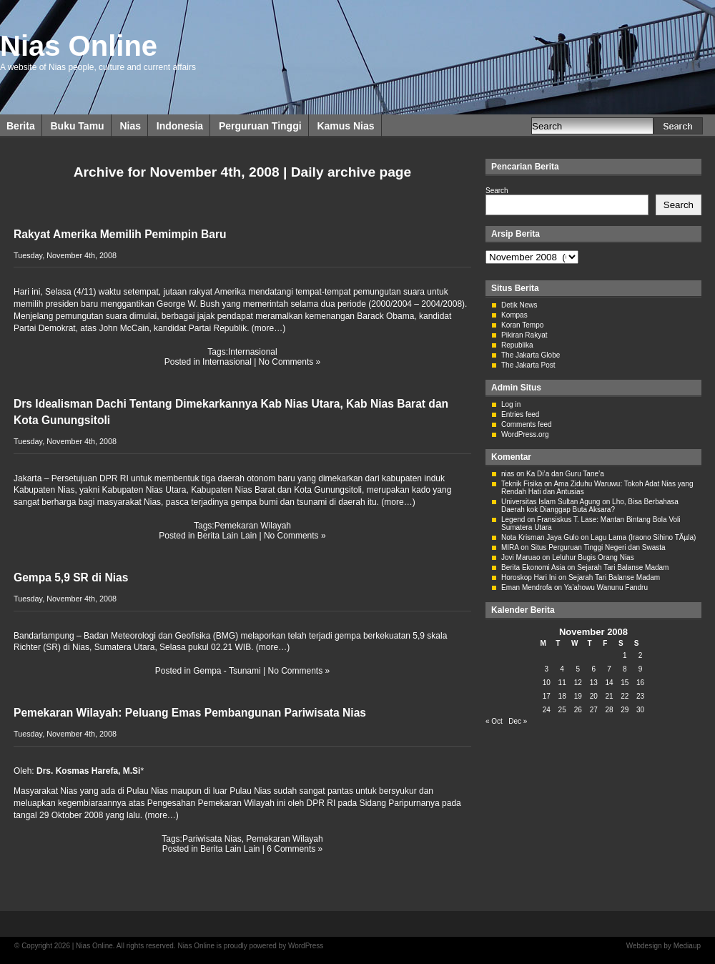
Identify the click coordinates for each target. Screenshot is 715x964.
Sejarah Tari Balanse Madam (623, 567)
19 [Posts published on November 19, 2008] (578, 696)
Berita (20, 126)
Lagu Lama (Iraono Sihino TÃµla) (643, 537)
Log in (511, 404)
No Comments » (290, 362)
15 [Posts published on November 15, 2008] (624, 683)
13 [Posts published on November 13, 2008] (594, 683)
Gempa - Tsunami (226, 671)
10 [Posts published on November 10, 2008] (547, 683)
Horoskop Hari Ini (528, 577)
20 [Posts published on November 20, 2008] (594, 696)
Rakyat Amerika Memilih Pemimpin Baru (120, 234)
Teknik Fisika (521, 484)
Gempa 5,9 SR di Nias (71, 577)
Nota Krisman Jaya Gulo (539, 537)
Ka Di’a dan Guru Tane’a (565, 474)
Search (496, 191)
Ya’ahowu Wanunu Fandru (606, 587)
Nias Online (78, 46)
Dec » (517, 721)
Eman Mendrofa (526, 587)
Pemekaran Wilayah (252, 526)
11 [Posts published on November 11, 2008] (562, 683)
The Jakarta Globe (530, 355)
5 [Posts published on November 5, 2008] (578, 669)
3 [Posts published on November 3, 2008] (547, 669)
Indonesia (180, 126)
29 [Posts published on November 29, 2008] (624, 710)
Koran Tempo (522, 325)
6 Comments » (294, 849)
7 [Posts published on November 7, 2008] (609, 669)
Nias (130, 126)
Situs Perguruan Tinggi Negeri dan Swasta (598, 547)
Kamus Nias (345, 126)
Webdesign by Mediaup (663, 946)
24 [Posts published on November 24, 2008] (547, 710)
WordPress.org (525, 434)
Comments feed (526, 424)
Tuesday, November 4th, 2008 (65, 255)
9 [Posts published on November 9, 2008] (640, 669)
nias (507, 474)
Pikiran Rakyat (524, 335)
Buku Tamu (77, 126)
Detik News (519, 305)
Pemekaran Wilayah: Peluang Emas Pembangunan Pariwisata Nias (190, 713)
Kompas (514, 315)
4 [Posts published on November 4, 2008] (562, 669)
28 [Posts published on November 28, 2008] (609, 710)
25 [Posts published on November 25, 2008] (562, 710)
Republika (517, 345)
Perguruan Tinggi (260, 126)
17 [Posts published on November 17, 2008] (547, 696)
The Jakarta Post (528, 365)
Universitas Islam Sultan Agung (550, 502)
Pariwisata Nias (212, 839)
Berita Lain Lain (227, 536)
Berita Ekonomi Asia (533, 567)
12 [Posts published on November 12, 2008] (578, 683)
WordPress (305, 946)
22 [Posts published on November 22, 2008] (624, 696)
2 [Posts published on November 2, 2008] (640, 655)
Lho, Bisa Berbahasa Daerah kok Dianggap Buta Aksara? (590, 505)
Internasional (252, 352)
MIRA (509, 547)
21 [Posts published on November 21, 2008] (609, 696)
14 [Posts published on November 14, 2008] (609, 683)
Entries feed (520, 414)
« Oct (494, 721)
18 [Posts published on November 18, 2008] (562, 696)
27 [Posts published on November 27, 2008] (594, 710)
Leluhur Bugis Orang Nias (593, 557)
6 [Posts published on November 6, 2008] (593, 669)
